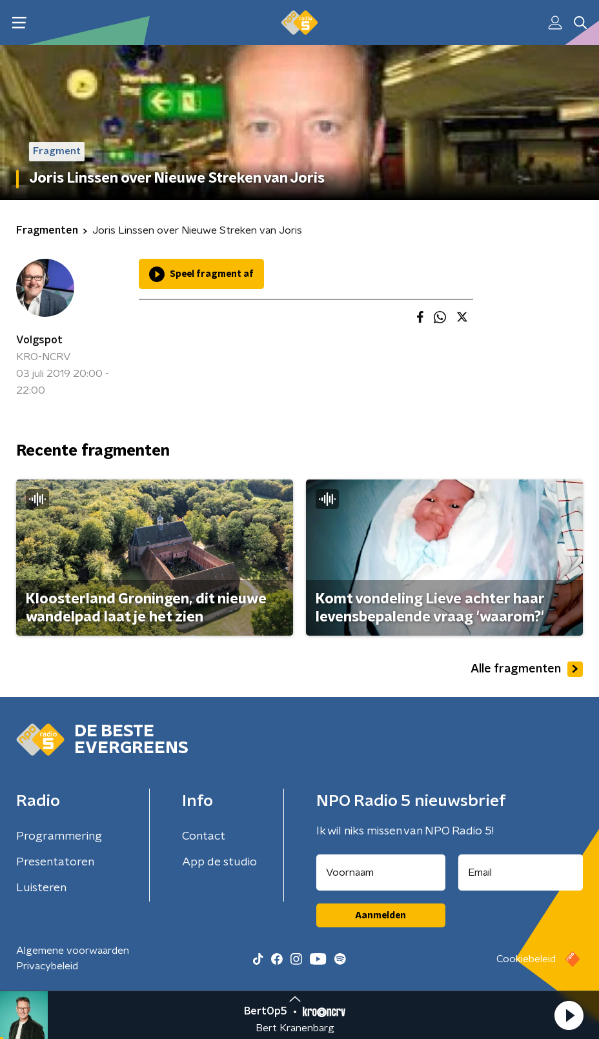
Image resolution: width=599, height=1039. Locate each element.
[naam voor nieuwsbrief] (380, 872)
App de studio (219, 862)
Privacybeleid (47, 966)
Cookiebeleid (526, 959)
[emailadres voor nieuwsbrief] (521, 872)
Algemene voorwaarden (72, 950)
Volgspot (39, 340)
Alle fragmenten (527, 669)
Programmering (59, 836)
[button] (568, 1015)
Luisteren (41, 888)
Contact (203, 836)
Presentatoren (55, 862)
